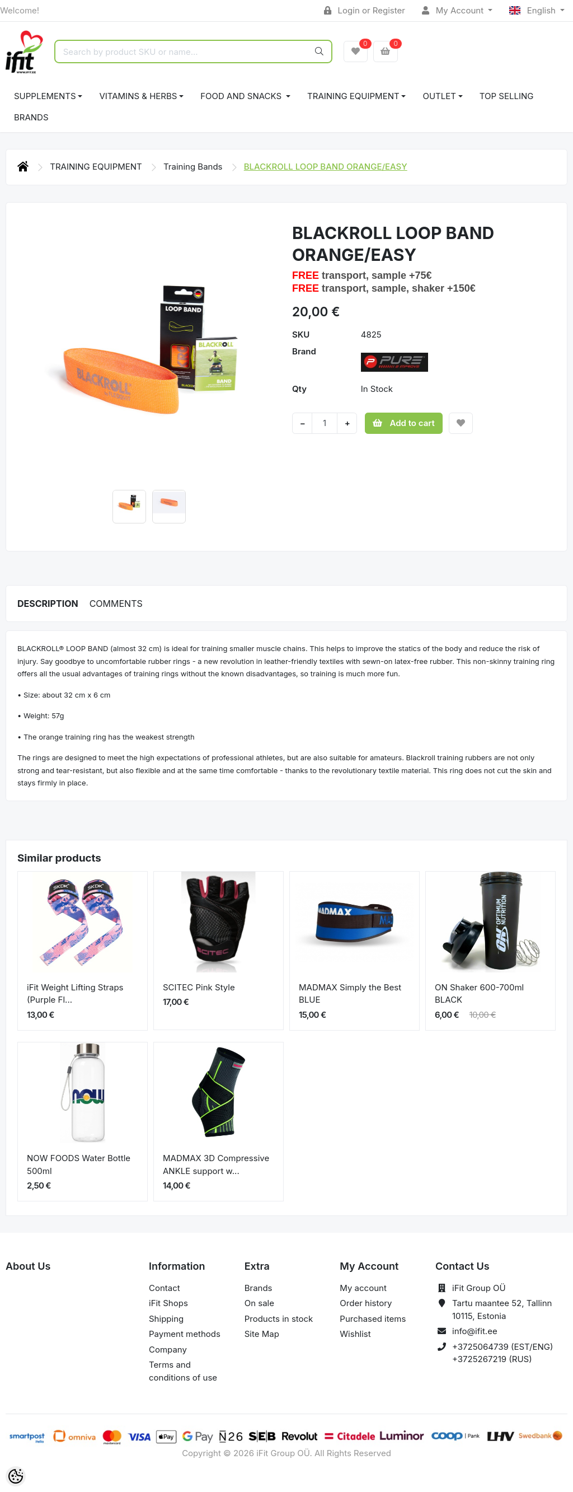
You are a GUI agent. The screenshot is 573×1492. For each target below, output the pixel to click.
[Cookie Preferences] (16, 1476)
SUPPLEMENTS (45, 96)
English (533, 10)
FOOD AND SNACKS (242, 96)
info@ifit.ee (474, 1331)
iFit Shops (168, 1303)
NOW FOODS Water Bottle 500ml (78, 1164)
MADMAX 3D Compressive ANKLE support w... (216, 1164)
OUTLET (439, 96)
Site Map (262, 1334)
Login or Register (364, 10)
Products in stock (279, 1318)
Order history (366, 1303)
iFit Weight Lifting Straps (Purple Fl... (75, 993)
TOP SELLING (507, 96)
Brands (31, 117)
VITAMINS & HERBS (138, 96)
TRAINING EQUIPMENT (353, 96)
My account (363, 1288)
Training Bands (194, 166)
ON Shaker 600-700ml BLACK (479, 993)
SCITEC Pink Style (199, 987)
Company (168, 1349)
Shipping (166, 1318)
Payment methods (184, 1334)
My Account (454, 10)
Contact (164, 1288)
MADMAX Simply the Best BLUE (350, 993)
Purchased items (373, 1318)
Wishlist (355, 1334)
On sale (259, 1303)
